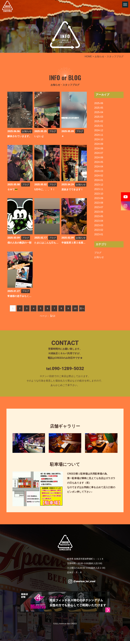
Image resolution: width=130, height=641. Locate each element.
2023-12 (98, 184)
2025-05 (98, 107)
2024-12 (98, 130)
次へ (82, 308)
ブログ (97, 252)
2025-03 (98, 117)
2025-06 (98, 103)
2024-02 (98, 175)
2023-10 (98, 193)
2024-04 (98, 166)
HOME (88, 56)
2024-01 (98, 180)
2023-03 (98, 225)
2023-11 (98, 189)
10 (75, 308)
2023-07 (98, 207)
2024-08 (98, 148)
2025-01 (98, 126)
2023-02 (98, 230)
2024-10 (98, 139)
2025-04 (98, 112)
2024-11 (98, 135)
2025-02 (98, 121)
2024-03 (98, 171)
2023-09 (98, 198)
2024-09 (98, 144)
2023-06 (98, 212)
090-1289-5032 (68, 368)
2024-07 (98, 153)
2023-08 (98, 202)
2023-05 (98, 216)
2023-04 (98, 221)
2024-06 (98, 157)
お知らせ (99, 257)
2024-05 (98, 162)
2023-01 (98, 234)
